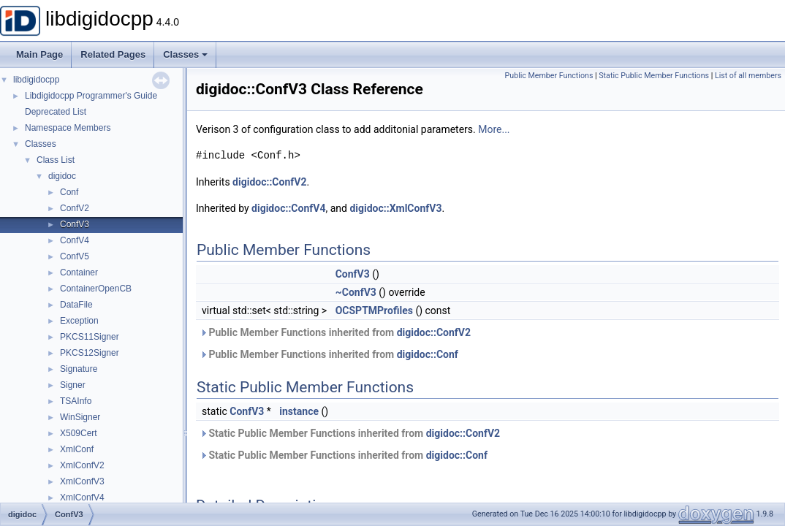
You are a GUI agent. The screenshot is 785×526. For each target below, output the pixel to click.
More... (493, 129)
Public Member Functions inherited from (335, 332)
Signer (73, 385)
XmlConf (77, 449)
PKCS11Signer (89, 337)
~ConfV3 (355, 292)
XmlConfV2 (82, 465)
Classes (185, 54)
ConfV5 (74, 256)
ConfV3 (74, 224)
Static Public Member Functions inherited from (350, 433)
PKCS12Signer (89, 353)
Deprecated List (55, 112)
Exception (79, 321)
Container (79, 272)
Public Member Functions (549, 75)
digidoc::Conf (427, 354)
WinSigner (80, 417)
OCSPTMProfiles (374, 310)
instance (299, 411)
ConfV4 (74, 240)
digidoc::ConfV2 (269, 182)
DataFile (76, 305)
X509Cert (78, 433)
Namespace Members (67, 128)
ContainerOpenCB (96, 288)
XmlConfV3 (82, 481)
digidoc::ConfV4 (288, 208)
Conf (69, 192)
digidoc (62, 176)
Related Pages (112, 54)
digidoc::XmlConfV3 (395, 208)
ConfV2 (74, 208)
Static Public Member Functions (654, 75)
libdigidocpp (36, 80)
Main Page (39, 54)
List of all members (748, 75)
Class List (56, 160)
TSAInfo (75, 401)
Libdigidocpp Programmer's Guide (91, 96)
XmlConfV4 (82, 497)
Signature (78, 369)
